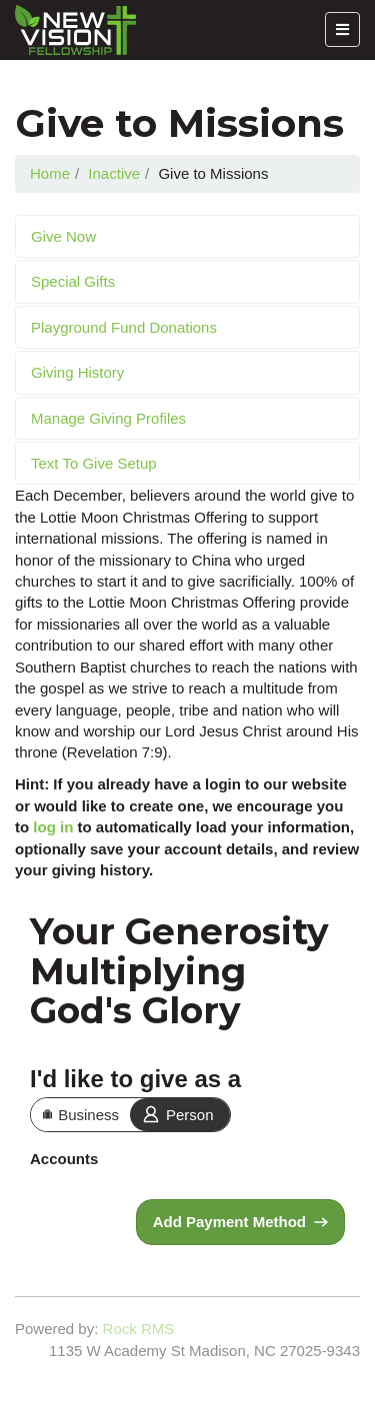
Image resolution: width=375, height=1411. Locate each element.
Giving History (77, 372)
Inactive (114, 173)
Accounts (64, 1158)
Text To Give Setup (94, 463)
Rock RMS (139, 1328)
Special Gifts (73, 281)
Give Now (63, 236)
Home (50, 173)
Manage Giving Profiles (108, 418)
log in (53, 826)
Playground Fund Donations (124, 327)
